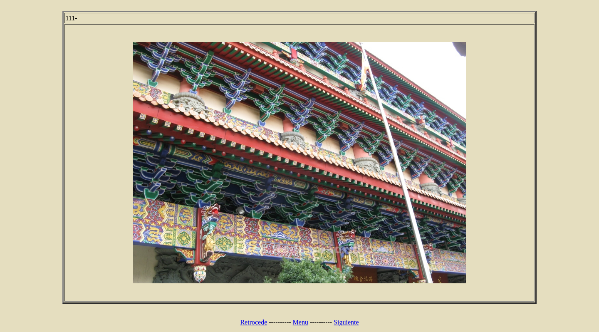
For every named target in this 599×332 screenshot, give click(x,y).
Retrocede (253, 322)
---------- (280, 322)
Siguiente (346, 322)
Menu (300, 322)
